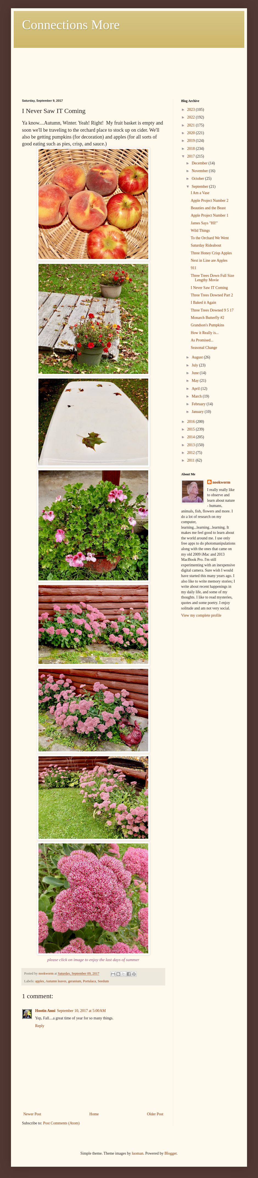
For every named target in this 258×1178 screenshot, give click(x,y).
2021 (191, 125)
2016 (191, 422)
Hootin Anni (45, 1011)
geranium (74, 981)
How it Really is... (205, 333)
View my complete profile (201, 615)
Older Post (155, 1114)
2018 (191, 149)
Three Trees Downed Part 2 (212, 295)
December (200, 163)
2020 (191, 133)
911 (193, 268)
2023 (191, 109)
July (195, 365)
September (200, 186)
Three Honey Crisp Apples (211, 253)
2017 (191, 156)
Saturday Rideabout (206, 245)
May (196, 381)
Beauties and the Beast (208, 208)
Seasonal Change (204, 348)
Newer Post (32, 1114)
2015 (191, 429)
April (196, 389)
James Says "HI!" (204, 223)
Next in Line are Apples (209, 260)
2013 (191, 445)
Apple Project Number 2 (209, 200)
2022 (191, 117)
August (198, 357)
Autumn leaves (56, 981)
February (199, 404)
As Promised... (202, 340)
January (198, 412)
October (198, 178)
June (196, 373)
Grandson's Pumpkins (207, 325)
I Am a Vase (200, 193)
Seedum (103, 981)
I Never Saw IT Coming (209, 288)
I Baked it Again (203, 302)
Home (94, 1114)
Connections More (71, 24)
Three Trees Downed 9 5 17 (212, 310)
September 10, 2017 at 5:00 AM (81, 1011)
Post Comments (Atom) (61, 1123)
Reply (39, 1026)
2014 (191, 437)
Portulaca (89, 981)
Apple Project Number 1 (209, 215)
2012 (191, 453)
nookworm (222, 482)
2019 (191, 141)
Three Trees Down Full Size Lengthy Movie (212, 278)
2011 (191, 460)
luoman (137, 1153)
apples (39, 981)
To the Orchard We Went (210, 238)
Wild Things (200, 230)
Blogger (170, 1153)
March (197, 396)
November (200, 171)
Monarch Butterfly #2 (207, 318)
